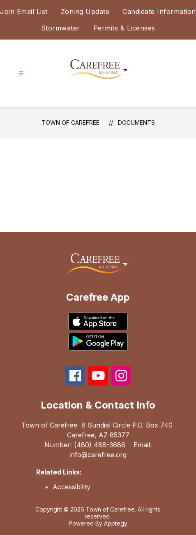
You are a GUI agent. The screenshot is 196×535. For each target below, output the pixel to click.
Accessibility (71, 487)
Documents (136, 122)
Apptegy (115, 523)
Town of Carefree (70, 122)
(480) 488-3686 (99, 445)
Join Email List (24, 11)
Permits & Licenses (124, 28)
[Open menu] (21, 73)
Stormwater (60, 28)
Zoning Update (85, 11)
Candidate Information (159, 11)
